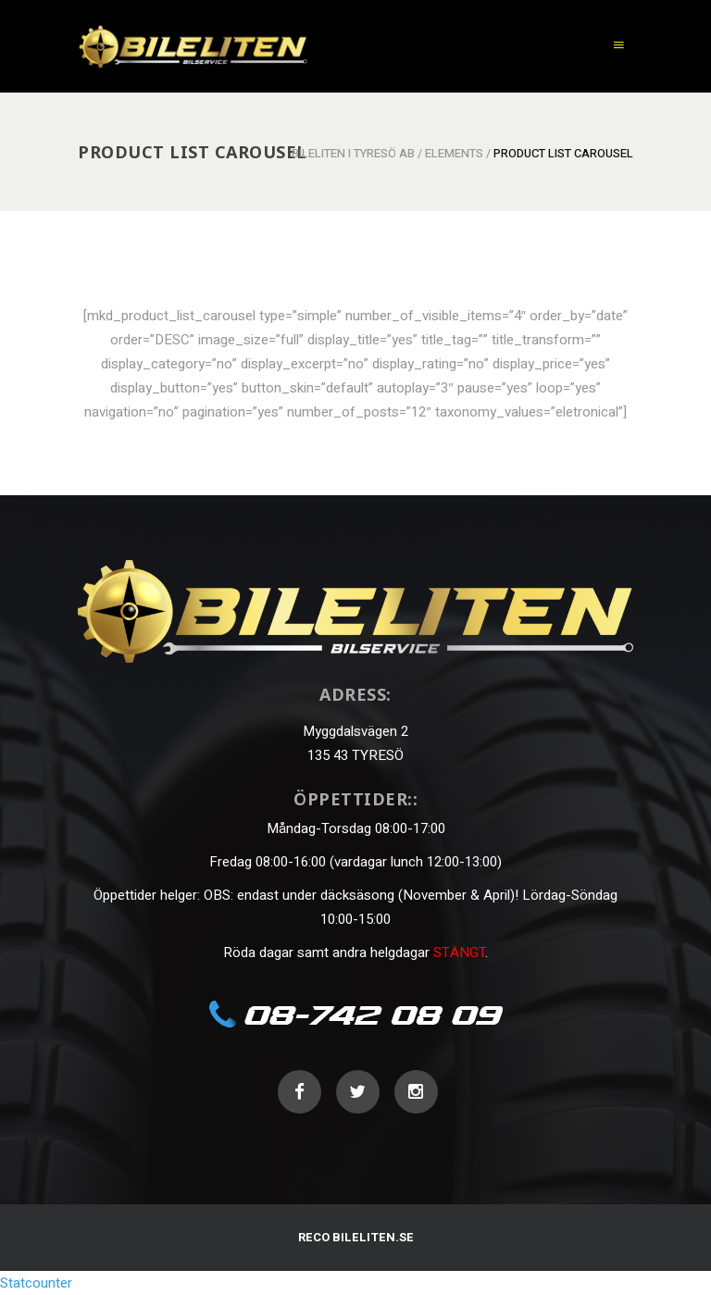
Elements (454, 153)
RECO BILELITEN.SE (356, 1237)
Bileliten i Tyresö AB (353, 153)
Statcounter (36, 1283)
